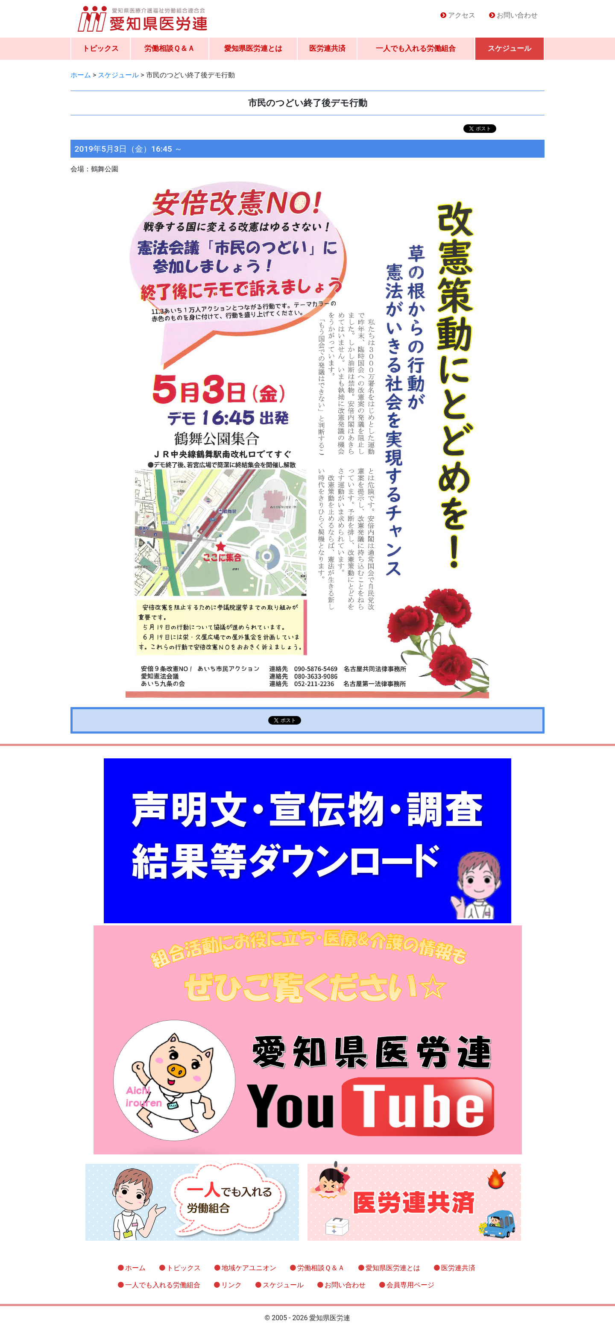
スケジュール (509, 48)
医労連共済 (327, 48)
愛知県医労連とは (253, 48)
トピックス (100, 48)
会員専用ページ (410, 1285)
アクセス (461, 15)
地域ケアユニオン (249, 1268)
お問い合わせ (517, 15)
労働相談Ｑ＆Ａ (169, 48)
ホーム (135, 1268)
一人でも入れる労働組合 (416, 48)
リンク (231, 1285)
